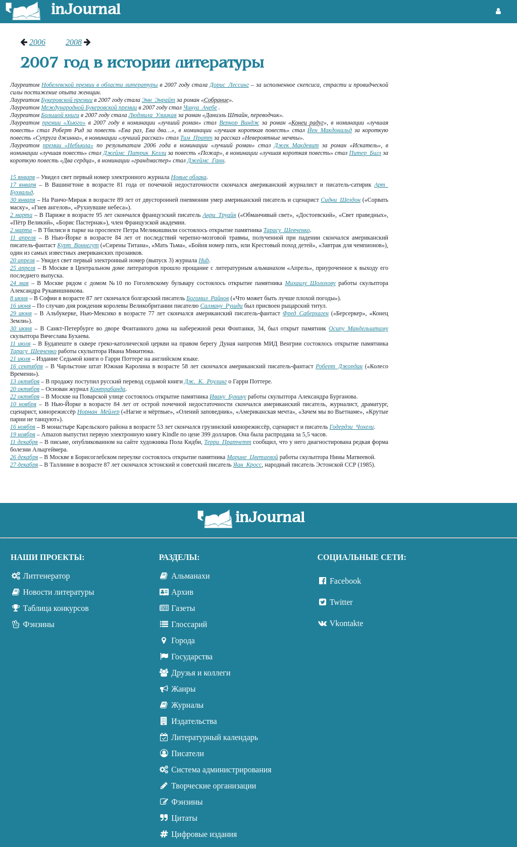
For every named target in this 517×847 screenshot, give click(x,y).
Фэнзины (39, 624)
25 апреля (22, 267)
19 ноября (22, 434)
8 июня (19, 298)
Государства (192, 656)
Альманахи (190, 576)
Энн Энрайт (158, 99)
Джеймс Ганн (205, 160)
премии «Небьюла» (68, 145)
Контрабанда (107, 388)
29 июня (21, 313)
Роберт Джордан (339, 366)
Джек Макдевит (296, 145)
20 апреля (22, 260)
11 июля (20, 343)
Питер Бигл (365, 152)
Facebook (345, 581)
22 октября (24, 396)
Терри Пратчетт (227, 441)
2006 (37, 42)
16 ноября (22, 426)
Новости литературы (58, 592)
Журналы (187, 705)
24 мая (19, 283)
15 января (22, 177)
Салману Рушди (221, 305)
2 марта (21, 214)
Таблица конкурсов (56, 608)
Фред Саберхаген (306, 313)
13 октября (24, 381)
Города (183, 640)
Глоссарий (189, 624)
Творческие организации (213, 785)
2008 (74, 42)
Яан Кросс (247, 464)
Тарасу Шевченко (287, 230)
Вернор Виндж (239, 122)
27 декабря (24, 464)
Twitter (341, 602)
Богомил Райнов (207, 298)
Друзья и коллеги (200, 672)
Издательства (194, 721)
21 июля (20, 358)
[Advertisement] (457, 189)
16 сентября (26, 366)
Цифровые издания (204, 834)
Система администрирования (221, 769)
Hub (203, 260)
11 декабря (24, 441)
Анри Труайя (219, 214)
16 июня (20, 305)
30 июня (21, 328)
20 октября (24, 388)
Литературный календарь (214, 737)
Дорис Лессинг (229, 84)
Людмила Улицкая (152, 115)
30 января (22, 199)
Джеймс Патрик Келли (134, 152)
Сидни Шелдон (340, 199)
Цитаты (184, 818)
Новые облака (188, 177)
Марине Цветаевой (252, 457)
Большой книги (60, 115)
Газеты (183, 608)
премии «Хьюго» (63, 122)
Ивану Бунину (228, 396)
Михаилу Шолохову (310, 283)
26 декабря (24, 457)
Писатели (187, 753)
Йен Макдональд (329, 130)
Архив (182, 592)
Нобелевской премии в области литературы (99, 84)
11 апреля (23, 237)
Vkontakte (347, 623)
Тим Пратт (196, 137)
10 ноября (23, 404)
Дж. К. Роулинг (205, 381)
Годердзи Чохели (351, 426)
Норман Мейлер (98, 411)
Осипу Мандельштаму (358, 328)
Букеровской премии (66, 99)
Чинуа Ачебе (200, 107)
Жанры (183, 689)
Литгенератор (46, 576)
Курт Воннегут (77, 245)
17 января (23, 184)
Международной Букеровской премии (89, 107)
